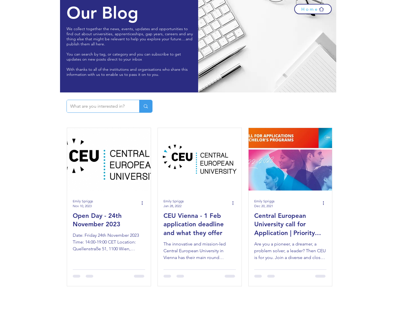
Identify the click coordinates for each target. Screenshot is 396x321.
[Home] (313, 9)
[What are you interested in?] (99, 106)
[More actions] (144, 203)
